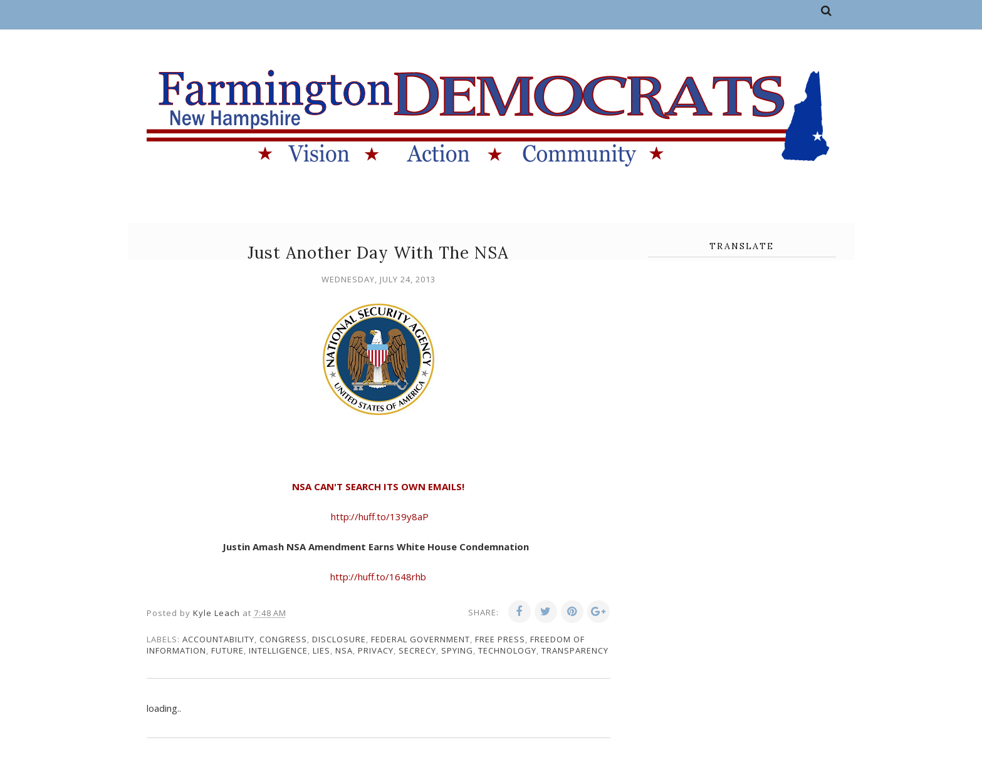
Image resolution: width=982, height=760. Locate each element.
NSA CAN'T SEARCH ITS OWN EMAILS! (378, 486)
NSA (344, 650)
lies (321, 650)
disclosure (339, 639)
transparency (575, 650)
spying (457, 650)
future (227, 650)
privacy (376, 650)
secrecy (417, 650)
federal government (420, 639)
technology (507, 650)
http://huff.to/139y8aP (380, 516)
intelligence (278, 650)
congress (283, 639)
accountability (218, 639)
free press (500, 639)
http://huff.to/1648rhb (378, 576)
